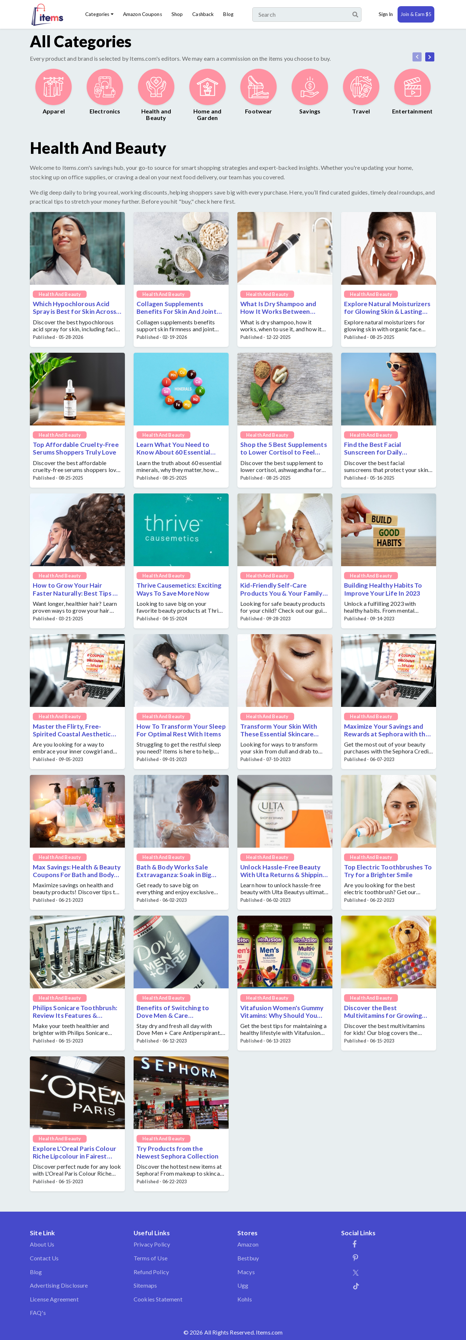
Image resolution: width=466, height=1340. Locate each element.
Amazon (247, 1244)
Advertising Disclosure (59, 1285)
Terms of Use (150, 1258)
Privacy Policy (152, 1244)
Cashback (203, 14)
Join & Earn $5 (415, 14)
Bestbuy (248, 1258)
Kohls (244, 1299)
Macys (246, 1271)
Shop (177, 14)
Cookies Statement (158, 1299)
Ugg (242, 1285)
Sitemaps (145, 1285)
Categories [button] (97, 14)
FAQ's (38, 1312)
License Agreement (54, 1299)
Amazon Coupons (142, 14)
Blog (228, 14)
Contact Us (44, 1258)
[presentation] (417, 56)
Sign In (386, 14)
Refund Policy (151, 1271)
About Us (42, 1244)
